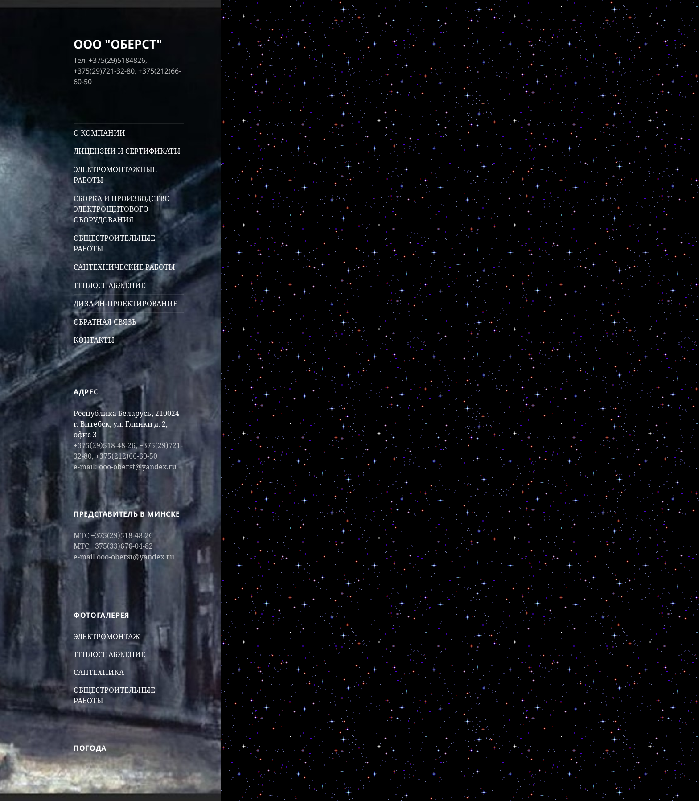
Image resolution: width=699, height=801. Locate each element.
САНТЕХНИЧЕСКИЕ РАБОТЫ (124, 267)
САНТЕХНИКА (99, 672)
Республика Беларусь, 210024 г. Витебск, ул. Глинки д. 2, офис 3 (126, 424)
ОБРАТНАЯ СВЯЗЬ (105, 322)
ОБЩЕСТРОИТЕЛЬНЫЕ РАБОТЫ (114, 243)
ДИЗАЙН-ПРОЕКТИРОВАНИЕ (125, 303)
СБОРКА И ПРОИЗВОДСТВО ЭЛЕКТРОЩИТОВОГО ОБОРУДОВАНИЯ (122, 209)
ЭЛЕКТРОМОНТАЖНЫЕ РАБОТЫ (115, 174)
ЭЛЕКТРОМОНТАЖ (107, 636)
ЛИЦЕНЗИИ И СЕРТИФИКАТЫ (127, 151)
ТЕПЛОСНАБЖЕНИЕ (109, 285)
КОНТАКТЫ (94, 340)
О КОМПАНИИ (99, 133)
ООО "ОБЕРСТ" (118, 44)
